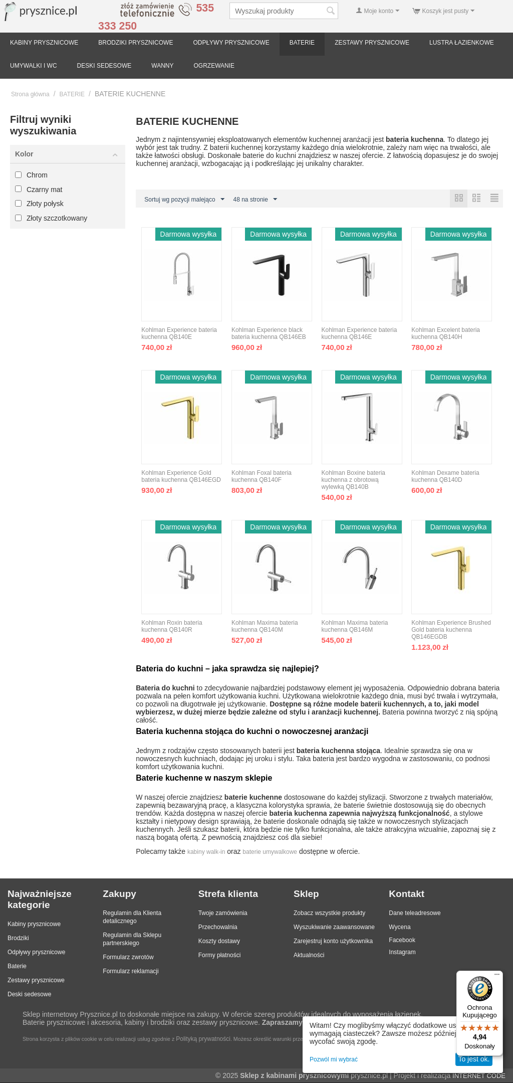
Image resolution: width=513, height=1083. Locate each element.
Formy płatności (219, 955)
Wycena (399, 927)
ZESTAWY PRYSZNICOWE (372, 42)
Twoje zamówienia (222, 913)
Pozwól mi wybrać (334, 1059)
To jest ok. (473, 1059)
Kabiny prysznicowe (34, 924)
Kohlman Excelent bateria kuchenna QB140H (445, 334)
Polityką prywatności (203, 1039)
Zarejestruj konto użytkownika (333, 941)
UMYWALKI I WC (33, 65)
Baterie (17, 966)
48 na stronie (255, 200)
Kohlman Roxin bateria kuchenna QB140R (171, 627)
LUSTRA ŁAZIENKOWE (461, 42)
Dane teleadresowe (414, 913)
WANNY (162, 65)
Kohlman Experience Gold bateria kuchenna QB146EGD (181, 477)
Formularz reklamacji (130, 971)
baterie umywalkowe (269, 852)
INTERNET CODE (478, 1076)
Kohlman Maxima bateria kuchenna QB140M (264, 627)
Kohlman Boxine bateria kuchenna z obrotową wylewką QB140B (353, 480)
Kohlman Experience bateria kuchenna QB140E (179, 334)
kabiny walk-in (206, 852)
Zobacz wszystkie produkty (329, 913)
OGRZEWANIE (214, 65)
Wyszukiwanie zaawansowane (334, 927)
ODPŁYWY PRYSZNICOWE (231, 42)
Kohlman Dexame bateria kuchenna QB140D (445, 477)
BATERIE (302, 42)
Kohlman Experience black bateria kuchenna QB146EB (268, 334)
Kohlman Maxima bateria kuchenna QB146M (355, 627)
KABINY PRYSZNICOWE (44, 42)
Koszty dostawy (219, 941)
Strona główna (30, 94)
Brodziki (18, 938)
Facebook (402, 940)
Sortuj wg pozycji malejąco (184, 200)
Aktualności (309, 955)
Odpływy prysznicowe (36, 952)
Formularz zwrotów (128, 957)
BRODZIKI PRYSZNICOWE (135, 42)
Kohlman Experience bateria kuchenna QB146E (359, 334)
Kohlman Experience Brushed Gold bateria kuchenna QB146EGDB (451, 630)
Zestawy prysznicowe (36, 980)
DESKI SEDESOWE (104, 65)
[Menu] (497, 977)
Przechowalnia (217, 927)
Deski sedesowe (29, 994)
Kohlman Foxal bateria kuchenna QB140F (261, 477)
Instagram (402, 952)
